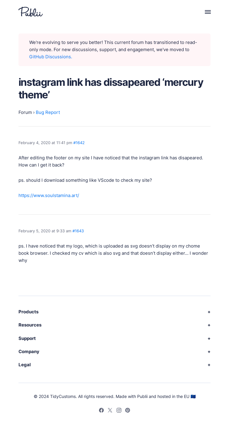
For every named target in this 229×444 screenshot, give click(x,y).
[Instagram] (119, 411)
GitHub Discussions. (50, 56)
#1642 (79, 142)
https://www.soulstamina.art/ (48, 195)
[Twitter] (110, 411)
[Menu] (204, 11)
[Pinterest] (127, 411)
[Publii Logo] (30, 12)
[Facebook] (101, 411)
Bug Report (48, 112)
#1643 (78, 230)
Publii (142, 396)
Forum (25, 112)
